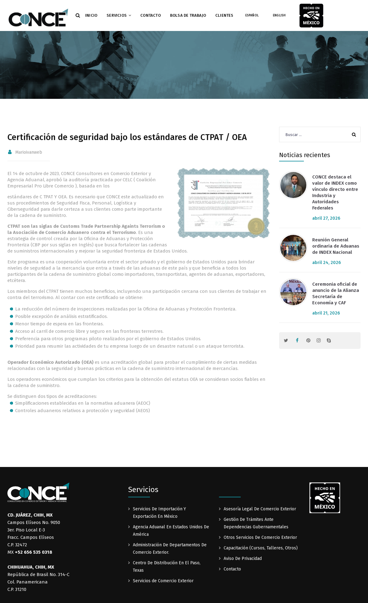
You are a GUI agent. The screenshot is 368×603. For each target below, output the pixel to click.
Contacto (150, 15)
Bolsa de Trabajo (188, 15)
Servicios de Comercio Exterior (163, 580)
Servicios (117, 15)
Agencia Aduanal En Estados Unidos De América (171, 530)
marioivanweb (28, 152)
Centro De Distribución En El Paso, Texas (166, 566)
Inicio (91, 15)
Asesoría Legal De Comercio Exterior (260, 509)
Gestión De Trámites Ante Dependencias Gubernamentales (256, 523)
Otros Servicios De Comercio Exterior (260, 537)
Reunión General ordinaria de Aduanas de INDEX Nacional (335, 246)
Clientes (224, 15)
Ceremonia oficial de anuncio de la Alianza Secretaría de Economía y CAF (335, 293)
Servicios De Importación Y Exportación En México (159, 512)
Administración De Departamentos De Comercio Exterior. (170, 548)
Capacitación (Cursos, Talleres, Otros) (261, 548)
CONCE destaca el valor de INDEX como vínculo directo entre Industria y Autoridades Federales (335, 192)
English (279, 15)
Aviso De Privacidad (243, 558)
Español (252, 15)
